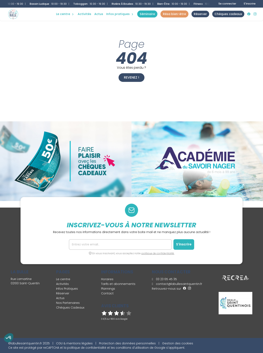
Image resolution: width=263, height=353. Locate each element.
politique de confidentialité (86, 348)
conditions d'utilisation (132, 348)
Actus (98, 14)
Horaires (107, 279)
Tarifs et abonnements (118, 284)
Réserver (62, 293)
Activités (84, 14)
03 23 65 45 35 (164, 279)
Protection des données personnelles (127, 343)
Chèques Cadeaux (70, 307)
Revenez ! (131, 77)
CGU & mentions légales (74, 343)
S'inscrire (250, 3)
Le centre (63, 279)
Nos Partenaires (68, 303)
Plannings (108, 289)
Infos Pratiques (118, 14)
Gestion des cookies (177, 343)
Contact (107, 293)
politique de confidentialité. (157, 253)
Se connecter (227, 3)
